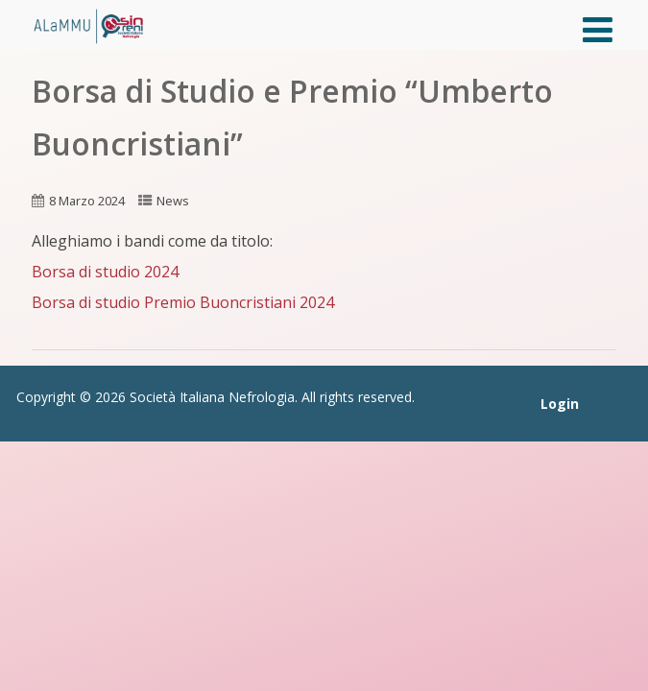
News (172, 200)
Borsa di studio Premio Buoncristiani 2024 (183, 302)
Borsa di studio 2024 (105, 271)
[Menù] (597, 29)
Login (559, 403)
